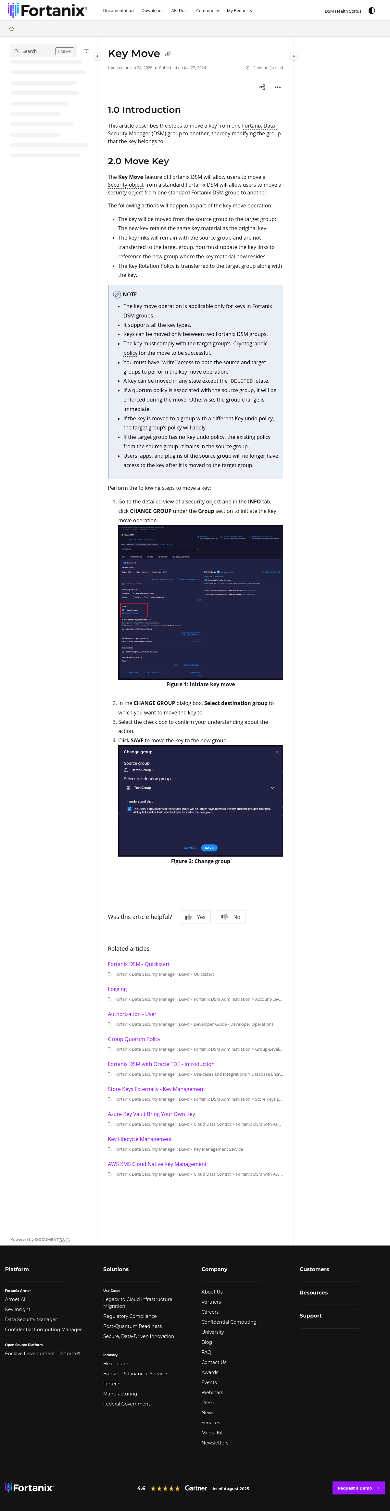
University (213, 1332)
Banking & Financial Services (136, 1374)
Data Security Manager (31, 1319)
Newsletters (215, 1443)
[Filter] (86, 51)
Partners (211, 1302)
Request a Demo (355, 1488)
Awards (210, 1372)
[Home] (11, 28)
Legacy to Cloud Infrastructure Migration (137, 1302)
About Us (212, 1292)
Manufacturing (120, 1394)
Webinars (212, 1392)
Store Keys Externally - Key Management (156, 1089)
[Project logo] (47, 10)
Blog (207, 1342)
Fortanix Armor (18, 1291)
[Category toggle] (97, 56)
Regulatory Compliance (130, 1316)
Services (211, 1423)
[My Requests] (239, 10)
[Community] (207, 10)
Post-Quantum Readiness (132, 1326)
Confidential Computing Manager (43, 1329)
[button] (43, 50)
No (230, 917)
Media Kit (212, 1433)
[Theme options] (372, 10)
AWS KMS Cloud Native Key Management (157, 1164)
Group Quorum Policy (134, 1039)
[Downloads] (153, 10)
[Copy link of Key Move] (168, 54)
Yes (195, 917)
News (208, 1413)
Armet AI (15, 1299)
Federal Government (126, 1404)
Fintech (111, 1384)
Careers (210, 1312)
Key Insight (18, 1309)
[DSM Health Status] (338, 10)
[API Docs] (180, 10)
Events (209, 1382)
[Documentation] (118, 10)
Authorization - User (132, 1014)
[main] (195, 641)
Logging (117, 989)
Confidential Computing (229, 1322)
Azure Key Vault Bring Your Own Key (151, 1114)
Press (208, 1403)
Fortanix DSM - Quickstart (139, 964)
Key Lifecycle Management (140, 1139)
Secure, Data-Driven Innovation (138, 1336)
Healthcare (115, 1364)
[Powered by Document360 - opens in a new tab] (40, 1239)
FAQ (206, 1352)
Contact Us (214, 1362)
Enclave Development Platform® (42, 1353)
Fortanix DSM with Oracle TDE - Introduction (161, 1064)
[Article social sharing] (262, 87)
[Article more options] (278, 87)
